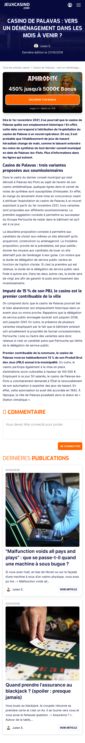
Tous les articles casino (16, 67)
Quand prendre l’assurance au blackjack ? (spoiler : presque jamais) (39, 691)
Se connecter (70, 446)
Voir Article (68, 589)
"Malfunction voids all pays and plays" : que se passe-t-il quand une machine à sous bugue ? (41, 557)
